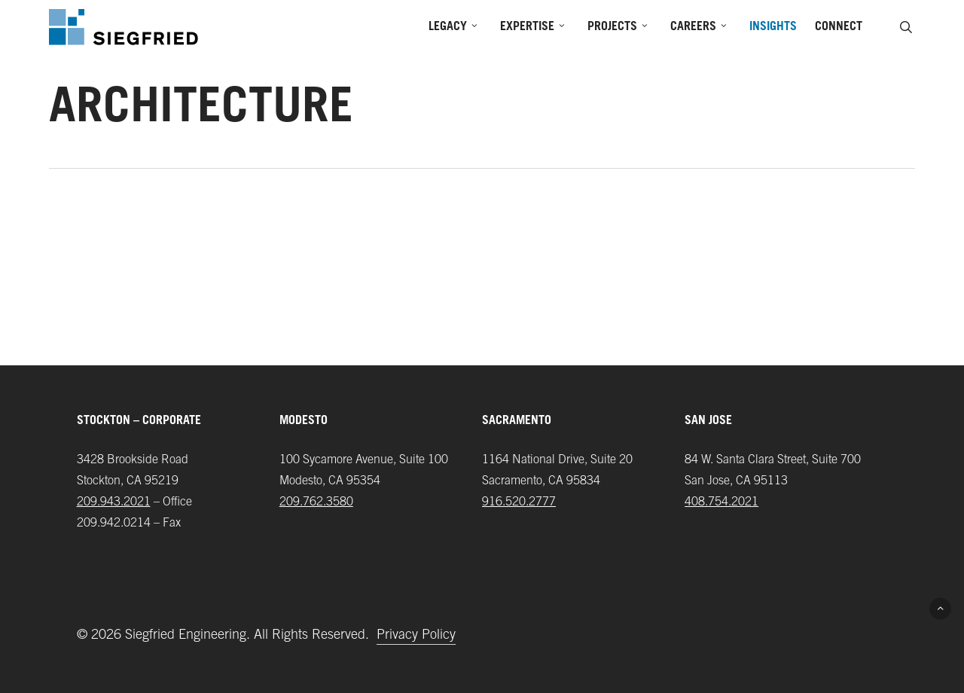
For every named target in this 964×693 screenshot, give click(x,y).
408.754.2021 (721, 502)
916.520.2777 (519, 502)
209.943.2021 (114, 502)
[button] (940, 608)
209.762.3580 (316, 502)
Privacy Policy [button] (416, 636)
